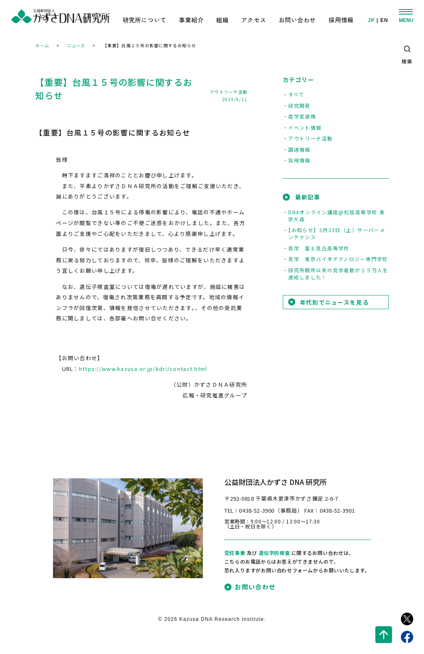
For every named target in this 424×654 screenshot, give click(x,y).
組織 (222, 19)
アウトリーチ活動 (228, 92)
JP (371, 20)
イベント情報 (305, 127)
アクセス (253, 19)
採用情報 (341, 19)
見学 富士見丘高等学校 (318, 248)
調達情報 (299, 149)
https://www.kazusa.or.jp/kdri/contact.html (143, 369)
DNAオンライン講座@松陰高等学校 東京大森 (336, 215)
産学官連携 (302, 116)
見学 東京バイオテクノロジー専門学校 (338, 258)
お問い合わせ (297, 19)
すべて (296, 94)
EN (384, 20)
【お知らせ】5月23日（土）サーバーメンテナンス (336, 233)
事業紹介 (191, 19)
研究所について (144, 19)
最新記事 (307, 197)
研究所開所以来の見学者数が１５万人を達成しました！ (338, 273)
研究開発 (299, 105)
